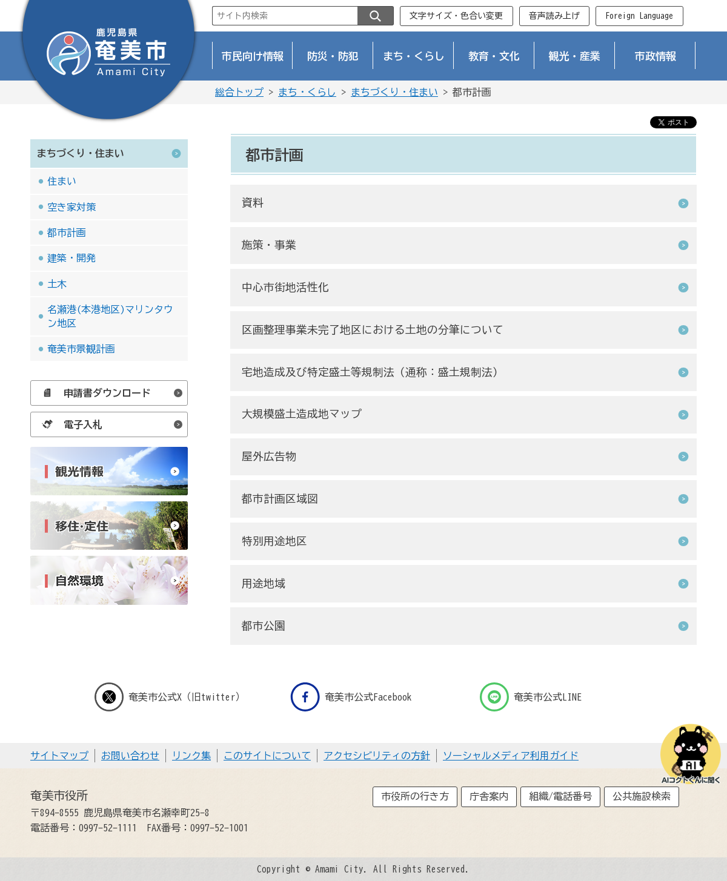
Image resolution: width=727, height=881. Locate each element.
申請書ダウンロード (93, 393)
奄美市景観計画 (81, 349)
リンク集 (191, 756)
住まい (61, 181)
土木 (57, 284)
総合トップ (239, 92)
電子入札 (69, 424)
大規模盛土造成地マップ (302, 414)
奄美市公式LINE (531, 696)
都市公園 (263, 626)
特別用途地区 (274, 541)
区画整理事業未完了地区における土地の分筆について (372, 330)
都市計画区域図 (280, 498)
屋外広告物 (269, 456)
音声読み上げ (554, 16)
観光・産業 (574, 56)
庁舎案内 (489, 796)
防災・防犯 (333, 56)
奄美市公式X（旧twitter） (170, 696)
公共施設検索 (641, 796)
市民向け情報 (253, 56)
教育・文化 (494, 56)
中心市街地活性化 (285, 287)
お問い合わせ (130, 756)
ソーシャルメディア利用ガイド (511, 756)
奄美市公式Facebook (351, 696)
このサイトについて (267, 756)
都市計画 (66, 232)
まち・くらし (414, 56)
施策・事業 (269, 245)
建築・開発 (71, 258)
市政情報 (655, 56)
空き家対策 (71, 207)
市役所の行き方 (415, 796)
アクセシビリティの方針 (377, 756)
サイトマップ (59, 756)
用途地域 (263, 583)
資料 (253, 202)
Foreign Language (639, 16)
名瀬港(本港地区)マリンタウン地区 (110, 316)
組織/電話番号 (560, 796)
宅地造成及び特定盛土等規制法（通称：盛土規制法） (372, 372)
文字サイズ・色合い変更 (456, 16)
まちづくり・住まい (394, 92)
